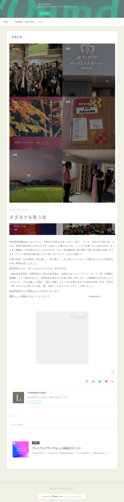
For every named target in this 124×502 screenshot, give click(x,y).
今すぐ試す (44, 13)
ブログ (40, 22)
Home (5, 22)
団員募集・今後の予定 (24, 22)
